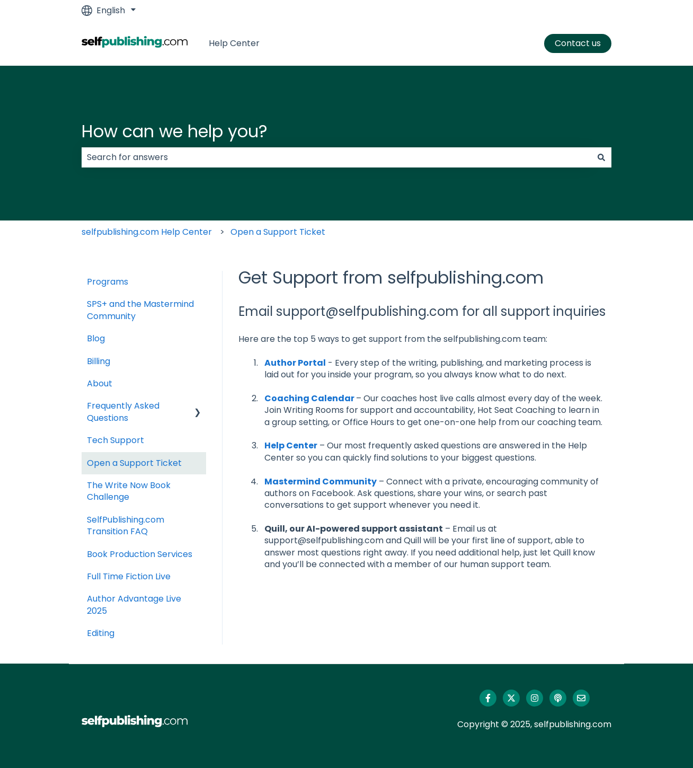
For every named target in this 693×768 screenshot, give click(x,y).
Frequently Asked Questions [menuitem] (123, 411)
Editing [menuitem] (100, 633)
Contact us (578, 43)
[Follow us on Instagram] (534, 698)
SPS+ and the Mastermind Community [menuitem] (140, 310)
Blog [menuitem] (96, 338)
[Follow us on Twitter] (511, 698)
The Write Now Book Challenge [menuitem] (129, 491)
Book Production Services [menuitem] (139, 554)
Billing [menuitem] (98, 361)
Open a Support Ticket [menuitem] (134, 463)
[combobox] (336, 157)
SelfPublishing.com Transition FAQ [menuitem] (125, 525)
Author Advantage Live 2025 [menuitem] (134, 604)
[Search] (601, 157)
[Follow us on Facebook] (487, 698)
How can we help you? (175, 131)
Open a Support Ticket (277, 232)
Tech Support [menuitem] (115, 440)
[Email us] (581, 698)
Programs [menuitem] (107, 282)
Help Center (234, 43)
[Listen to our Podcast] (557, 698)
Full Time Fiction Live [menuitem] (129, 576)
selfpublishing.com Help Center (147, 232)
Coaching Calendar (309, 398)
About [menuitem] (99, 383)
